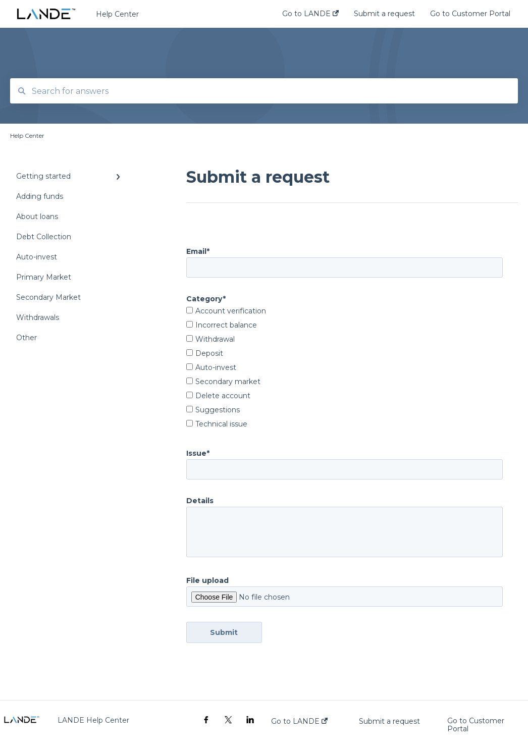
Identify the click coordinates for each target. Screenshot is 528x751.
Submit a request (389, 721)
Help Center (117, 14)
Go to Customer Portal (475, 725)
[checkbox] (344, 368)
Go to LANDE (299, 721)
